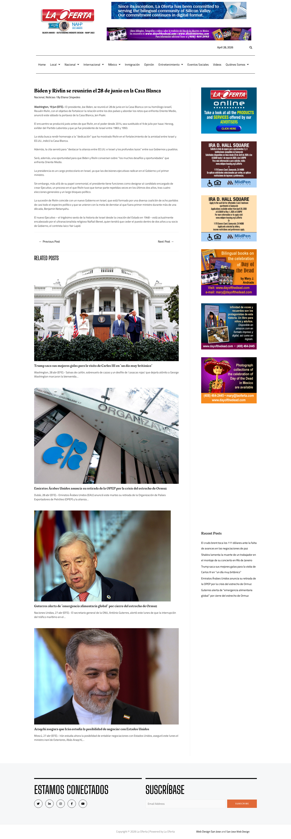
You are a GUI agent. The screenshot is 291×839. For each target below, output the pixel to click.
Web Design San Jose (207, 831)
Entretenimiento (170, 64)
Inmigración (132, 64)
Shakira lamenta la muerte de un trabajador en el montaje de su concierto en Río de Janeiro (228, 557)
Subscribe (242, 803)
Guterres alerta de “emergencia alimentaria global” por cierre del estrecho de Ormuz (95, 606)
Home (42, 64)
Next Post (166, 241)
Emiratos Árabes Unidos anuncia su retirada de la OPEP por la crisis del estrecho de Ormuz (100, 488)
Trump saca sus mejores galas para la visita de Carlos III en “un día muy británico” (93, 366)
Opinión (149, 64)
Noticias (50, 97)
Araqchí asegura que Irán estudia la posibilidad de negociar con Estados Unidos (91, 729)
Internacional (94, 64)
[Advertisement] (229, 437)
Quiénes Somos (237, 64)
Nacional (72, 64)
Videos (217, 64)
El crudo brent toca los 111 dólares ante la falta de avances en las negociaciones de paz (229, 545)
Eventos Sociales (198, 64)
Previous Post (49, 241)
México (114, 64)
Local (55, 64)
